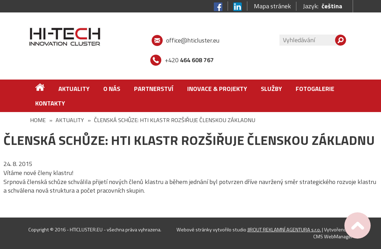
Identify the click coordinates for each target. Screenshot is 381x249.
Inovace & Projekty (217, 88)
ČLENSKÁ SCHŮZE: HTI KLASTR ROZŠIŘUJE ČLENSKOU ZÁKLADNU (174, 120)
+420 (189, 60)
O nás (111, 88)
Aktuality (73, 88)
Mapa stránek (272, 6)
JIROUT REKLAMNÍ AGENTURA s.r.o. (284, 229)
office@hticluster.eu (192, 40)
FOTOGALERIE (315, 88)
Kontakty (50, 103)
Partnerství (153, 88)
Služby (271, 88)
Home (38, 120)
